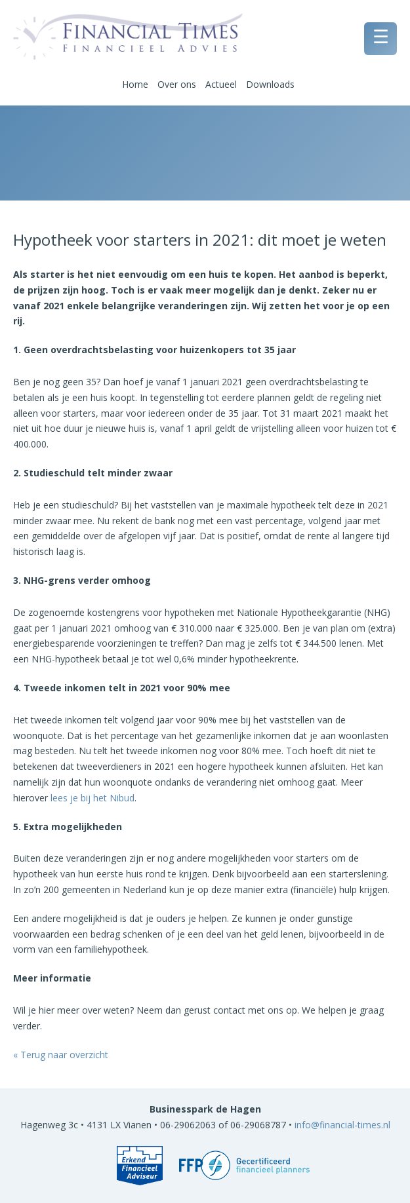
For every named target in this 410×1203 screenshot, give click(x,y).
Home (135, 84)
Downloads (270, 84)
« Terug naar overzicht (60, 1054)
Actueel (221, 84)
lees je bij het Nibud (92, 798)
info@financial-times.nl (342, 1124)
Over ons (176, 84)
